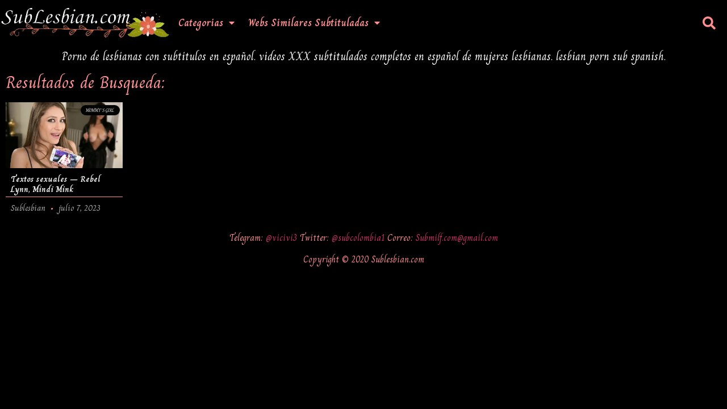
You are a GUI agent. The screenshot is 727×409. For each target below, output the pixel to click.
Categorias (206, 22)
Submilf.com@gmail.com (457, 238)
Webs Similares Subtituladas (314, 22)
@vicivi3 (283, 238)
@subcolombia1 (359, 238)
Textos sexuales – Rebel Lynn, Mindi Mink (56, 184)
